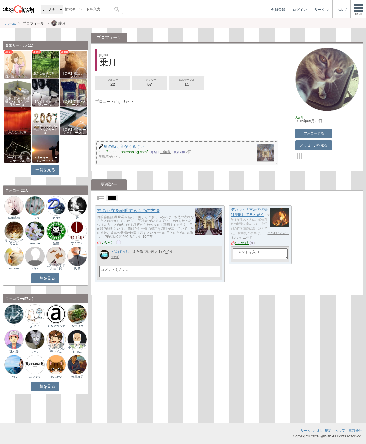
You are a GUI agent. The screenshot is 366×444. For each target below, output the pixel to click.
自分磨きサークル (17, 76)
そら (14, 376)
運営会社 (355, 430)
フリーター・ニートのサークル (45, 159)
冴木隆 (14, 351)
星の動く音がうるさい (122, 236)
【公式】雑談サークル (74, 75)
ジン (14, 326)
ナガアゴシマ (56, 326)
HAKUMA (56, 376)
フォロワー (149, 83)
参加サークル (187, 83)
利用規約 (324, 430)
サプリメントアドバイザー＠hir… (77, 348)
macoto (35, 243)
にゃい (35, 351)
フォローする (313, 133)
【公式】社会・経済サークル (45, 103)
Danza (56, 217)
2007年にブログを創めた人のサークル (45, 129)
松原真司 (77, 376)
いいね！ (109, 242)
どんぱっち (120, 252)
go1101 (35, 326)
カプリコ (77, 326)
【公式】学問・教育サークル (17, 159)
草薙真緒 (14, 217)
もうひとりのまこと (14, 242)
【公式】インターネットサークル (74, 131)
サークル (307, 430)
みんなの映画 (17, 132)
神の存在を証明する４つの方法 (128, 210)
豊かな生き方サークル (45, 75)
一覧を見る (45, 170)
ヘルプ (339, 430)
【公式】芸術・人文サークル (74, 103)
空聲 (56, 243)
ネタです (35, 376)
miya (35, 268)
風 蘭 (77, 268)
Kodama (13, 268)
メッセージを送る (313, 145)
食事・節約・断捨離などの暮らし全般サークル (17, 101)
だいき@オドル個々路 (56, 267)
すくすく (77, 243)
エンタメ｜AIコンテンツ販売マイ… (56, 348)
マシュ (35, 217)
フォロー (112, 83)
